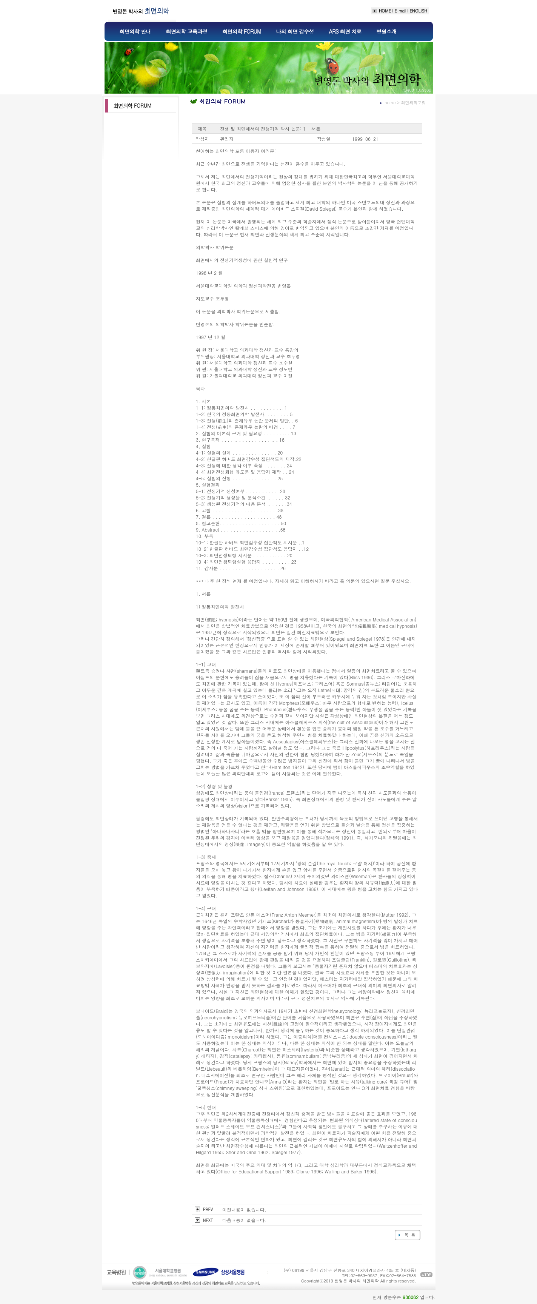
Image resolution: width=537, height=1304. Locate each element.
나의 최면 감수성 (295, 31)
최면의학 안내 (135, 31)
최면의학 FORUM (241, 31)
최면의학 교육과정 (186, 31)
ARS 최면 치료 (345, 31)
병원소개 (386, 31)
